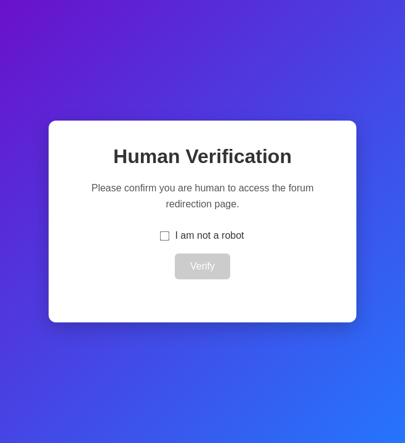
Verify (202, 266)
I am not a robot (209, 235)
